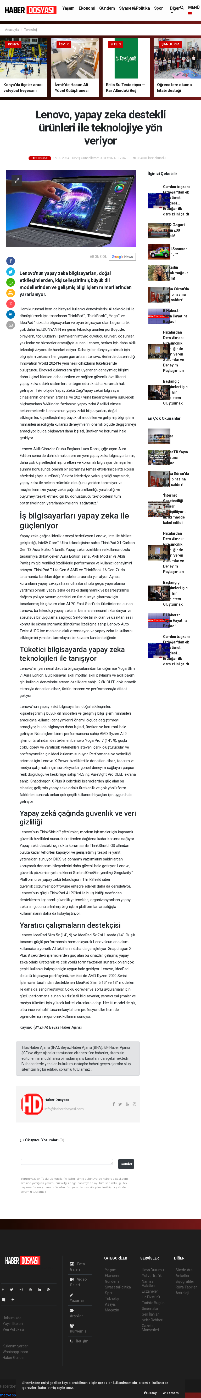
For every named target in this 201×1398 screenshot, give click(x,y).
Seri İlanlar (150, 1314)
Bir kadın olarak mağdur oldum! (175, 272)
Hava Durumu (153, 1270)
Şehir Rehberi (152, 1320)
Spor (158, 8)
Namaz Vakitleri (148, 1283)
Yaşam (68, 8)
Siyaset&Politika (134, 8)
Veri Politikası (13, 1329)
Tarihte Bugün (153, 1303)
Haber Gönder (14, 1357)
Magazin (112, 1310)
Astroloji (182, 1293)
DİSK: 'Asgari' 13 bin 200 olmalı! (174, 230)
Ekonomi (87, 8)
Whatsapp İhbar (15, 1352)
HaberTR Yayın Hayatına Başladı (175, 457)
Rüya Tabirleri (186, 1287)
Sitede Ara (184, 1270)
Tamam (171, 1393)
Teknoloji (30, 30)
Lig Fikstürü (151, 1297)
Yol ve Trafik (152, 1276)
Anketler (182, 1276)
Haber (168, 436)
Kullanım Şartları (16, 1346)
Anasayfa (12, 30)
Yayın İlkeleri (13, 1324)
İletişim (79, 1341)
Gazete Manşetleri (150, 1328)
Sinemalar (150, 1308)
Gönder (126, 1164)
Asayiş (110, 1304)
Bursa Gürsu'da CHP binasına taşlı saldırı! (176, 294)
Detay (150, 1393)
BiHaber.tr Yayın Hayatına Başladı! (175, 316)
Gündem (107, 8)
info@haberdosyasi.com (64, 1109)
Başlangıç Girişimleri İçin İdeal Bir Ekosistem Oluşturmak (175, 392)
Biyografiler (185, 1281)
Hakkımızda (12, 1318)
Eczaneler (150, 1291)
